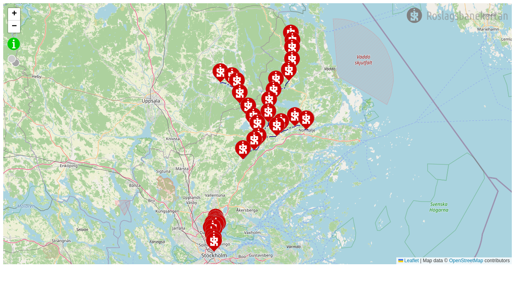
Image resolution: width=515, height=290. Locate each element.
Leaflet (408, 260)
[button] (268, 112)
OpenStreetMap (466, 260)
